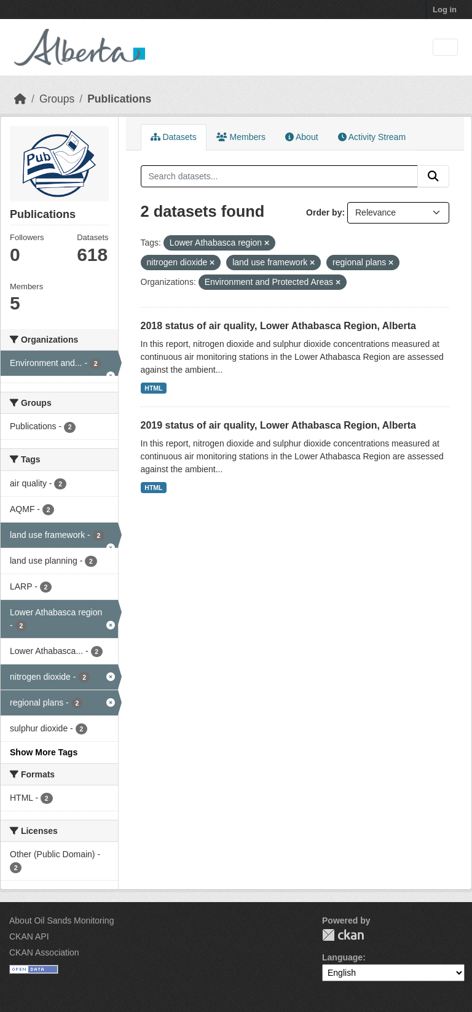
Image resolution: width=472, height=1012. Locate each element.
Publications (119, 99)
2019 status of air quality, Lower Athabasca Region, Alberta (278, 425)
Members (241, 137)
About (301, 137)
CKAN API (29, 936)
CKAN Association (44, 952)
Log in (445, 9)
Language (342, 957)
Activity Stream (372, 137)
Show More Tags (43, 752)
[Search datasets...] (280, 176)
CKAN (343, 934)
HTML (153, 388)
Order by (324, 212)
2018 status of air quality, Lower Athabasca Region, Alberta (278, 326)
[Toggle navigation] (445, 47)
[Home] (20, 99)
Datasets (174, 137)
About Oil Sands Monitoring (61, 920)
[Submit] (433, 176)
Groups (56, 99)
